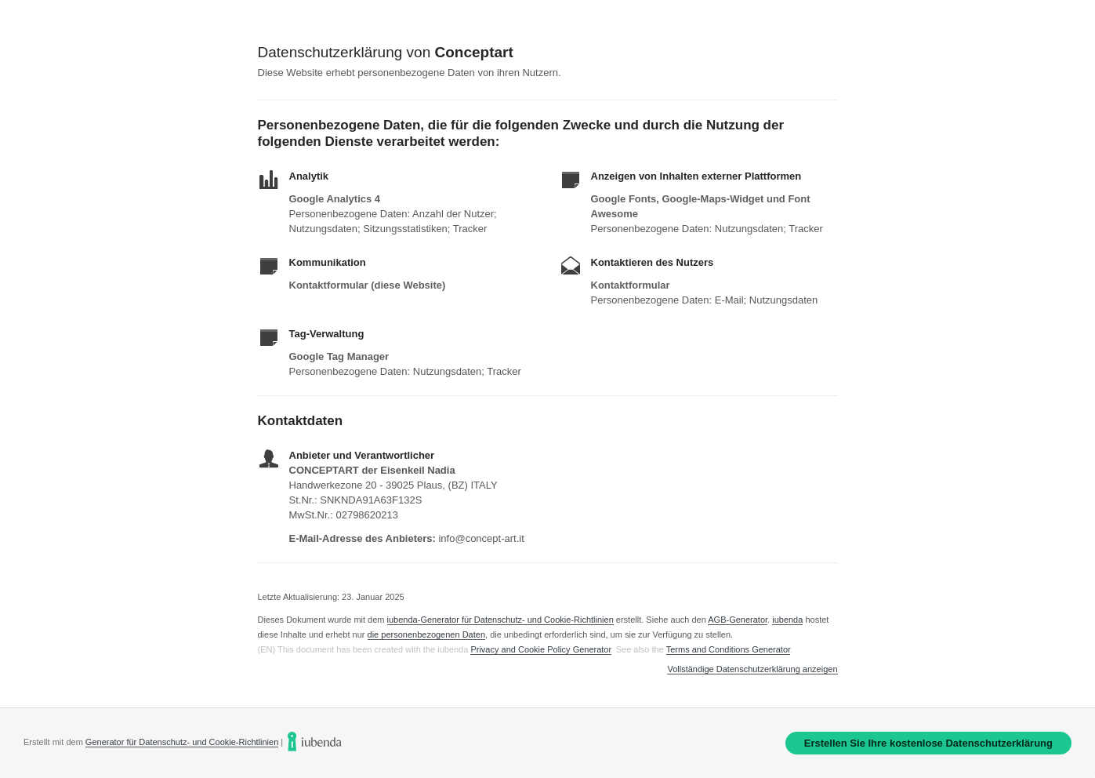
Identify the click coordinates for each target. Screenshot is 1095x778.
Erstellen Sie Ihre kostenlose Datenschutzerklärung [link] (928, 743)
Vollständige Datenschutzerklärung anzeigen (752, 669)
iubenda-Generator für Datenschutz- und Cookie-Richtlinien (500, 619)
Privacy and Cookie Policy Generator (540, 649)
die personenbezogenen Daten (426, 634)
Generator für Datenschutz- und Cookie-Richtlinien (181, 742)
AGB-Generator (737, 619)
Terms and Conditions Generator (728, 649)
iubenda (787, 619)
